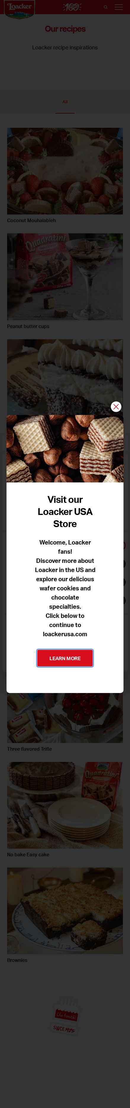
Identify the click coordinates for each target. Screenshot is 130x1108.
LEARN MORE (65, 658)
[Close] (116, 407)
